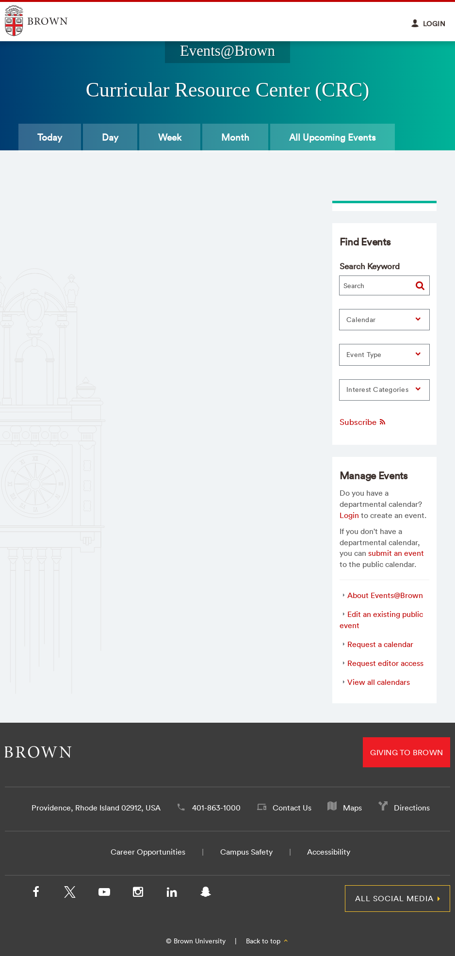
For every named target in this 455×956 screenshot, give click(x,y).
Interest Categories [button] (377, 389)
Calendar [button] (360, 319)
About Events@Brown (385, 595)
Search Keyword (370, 266)
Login (349, 515)
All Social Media (394, 898)
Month (235, 137)
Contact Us (292, 807)
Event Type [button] (364, 354)
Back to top (267, 941)
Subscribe (363, 422)
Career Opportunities (148, 852)
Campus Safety (246, 852)
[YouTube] (104, 894)
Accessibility (328, 852)
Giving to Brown (406, 752)
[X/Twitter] (70, 894)
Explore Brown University (47, 20)
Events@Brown (227, 51)
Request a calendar (380, 644)
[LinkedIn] (172, 894)
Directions (412, 807)
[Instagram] (138, 894)
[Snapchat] (205, 894)
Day (110, 137)
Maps (352, 807)
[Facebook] (36, 894)
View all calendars (378, 682)
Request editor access (385, 663)
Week (169, 137)
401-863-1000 (216, 807)
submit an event (396, 553)
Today (49, 137)
